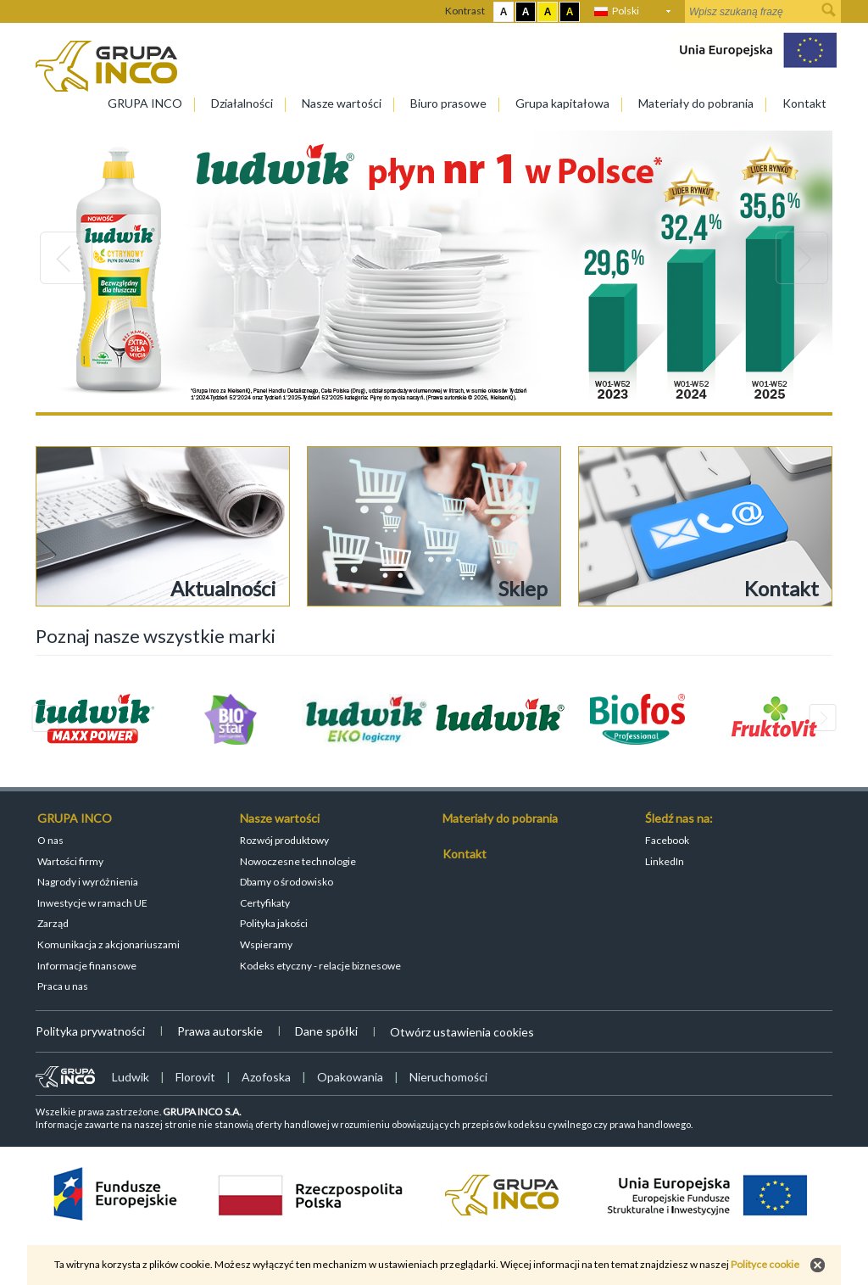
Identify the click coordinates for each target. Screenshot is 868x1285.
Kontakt (804, 103)
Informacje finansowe (86, 965)
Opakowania (350, 1077)
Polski (625, 10)
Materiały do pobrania (696, 103)
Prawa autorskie (220, 1031)
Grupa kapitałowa (562, 103)
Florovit (195, 1077)
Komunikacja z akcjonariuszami (108, 944)
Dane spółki (326, 1031)
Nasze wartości (341, 103)
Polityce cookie (765, 1264)
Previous (66, 258)
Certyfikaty (265, 903)
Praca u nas (62, 986)
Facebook (667, 840)
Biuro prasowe (448, 103)
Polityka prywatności (90, 1031)
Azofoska (266, 1077)
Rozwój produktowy (284, 840)
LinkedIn (664, 861)
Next (802, 258)
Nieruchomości (448, 1077)
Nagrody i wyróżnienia (87, 881)
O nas (50, 840)
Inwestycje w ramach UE (92, 903)
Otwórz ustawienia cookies (462, 1032)
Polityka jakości (274, 923)
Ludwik (130, 1077)
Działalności (242, 103)
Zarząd (53, 923)
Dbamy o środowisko (286, 881)
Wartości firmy (70, 861)
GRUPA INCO (145, 103)
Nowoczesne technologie (298, 861)
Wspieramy (266, 944)
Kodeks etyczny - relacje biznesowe (320, 965)
